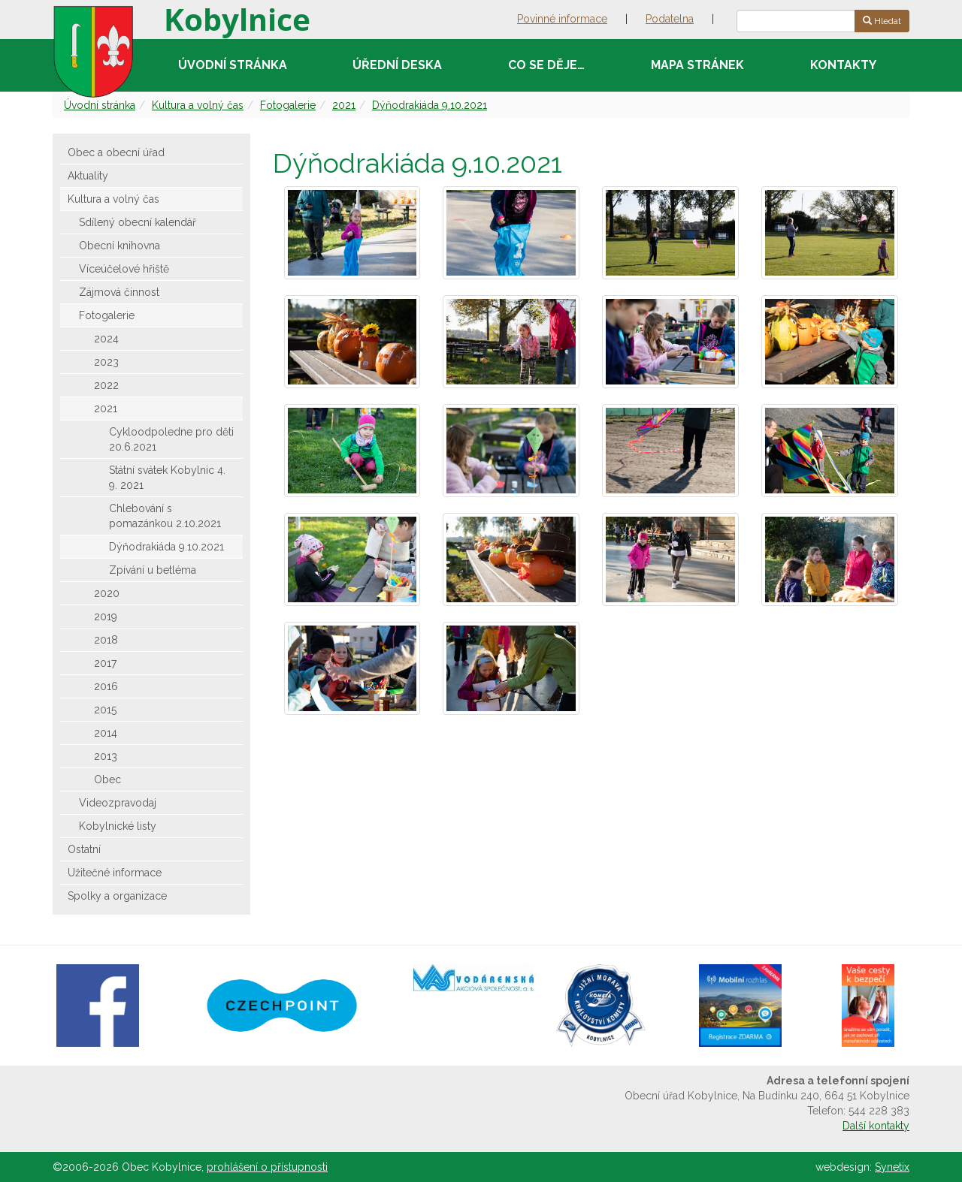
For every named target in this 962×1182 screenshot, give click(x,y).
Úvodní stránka (232, 65)
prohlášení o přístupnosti (267, 1167)
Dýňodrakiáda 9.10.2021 (429, 105)
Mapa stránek (697, 65)
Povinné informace (562, 19)
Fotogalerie (288, 105)
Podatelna (670, 19)
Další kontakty (876, 1126)
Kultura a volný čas (198, 105)
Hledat (882, 21)
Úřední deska (397, 65)
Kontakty (843, 65)
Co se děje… (546, 65)
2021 (343, 105)
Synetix (892, 1167)
